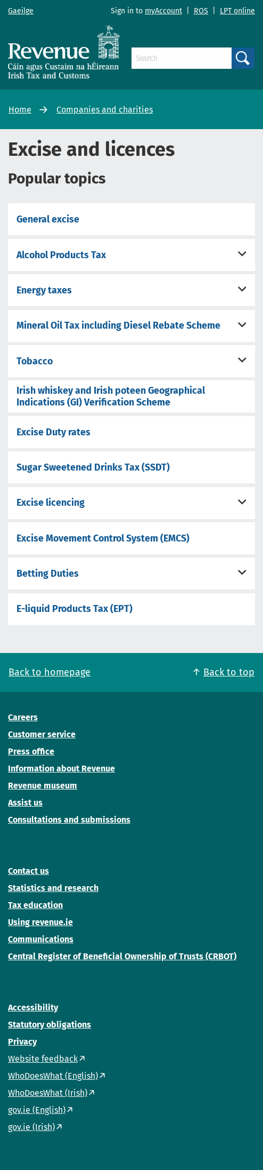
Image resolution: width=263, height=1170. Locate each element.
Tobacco (35, 361)
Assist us (25, 803)
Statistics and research (53, 888)
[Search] (182, 58)
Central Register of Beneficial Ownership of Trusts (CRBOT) (122, 956)
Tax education (35, 905)
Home (20, 110)
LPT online (237, 10)
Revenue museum (42, 786)
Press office (31, 751)
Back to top (228, 672)
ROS (201, 10)
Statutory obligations (49, 1025)
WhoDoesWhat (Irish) (47, 1093)
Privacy (22, 1042)
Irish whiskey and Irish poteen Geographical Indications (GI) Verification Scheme (111, 396)
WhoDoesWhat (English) (53, 1076)
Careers (23, 717)
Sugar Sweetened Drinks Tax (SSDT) (93, 467)
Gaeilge (21, 10)
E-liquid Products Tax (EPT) (75, 609)
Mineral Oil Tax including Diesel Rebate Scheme (118, 325)
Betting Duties (48, 573)
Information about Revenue (61, 768)
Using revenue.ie (40, 922)
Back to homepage (50, 672)
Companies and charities (104, 110)
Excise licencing (51, 502)
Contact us (28, 871)
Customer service (42, 734)
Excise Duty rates (54, 432)
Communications (40, 939)
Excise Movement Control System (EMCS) (103, 538)
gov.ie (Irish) (31, 1127)
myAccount (163, 10)
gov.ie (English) (36, 1110)
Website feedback (43, 1059)
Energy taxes (44, 290)
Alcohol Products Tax (61, 255)
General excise (48, 219)
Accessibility (33, 1007)
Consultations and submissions (69, 820)
